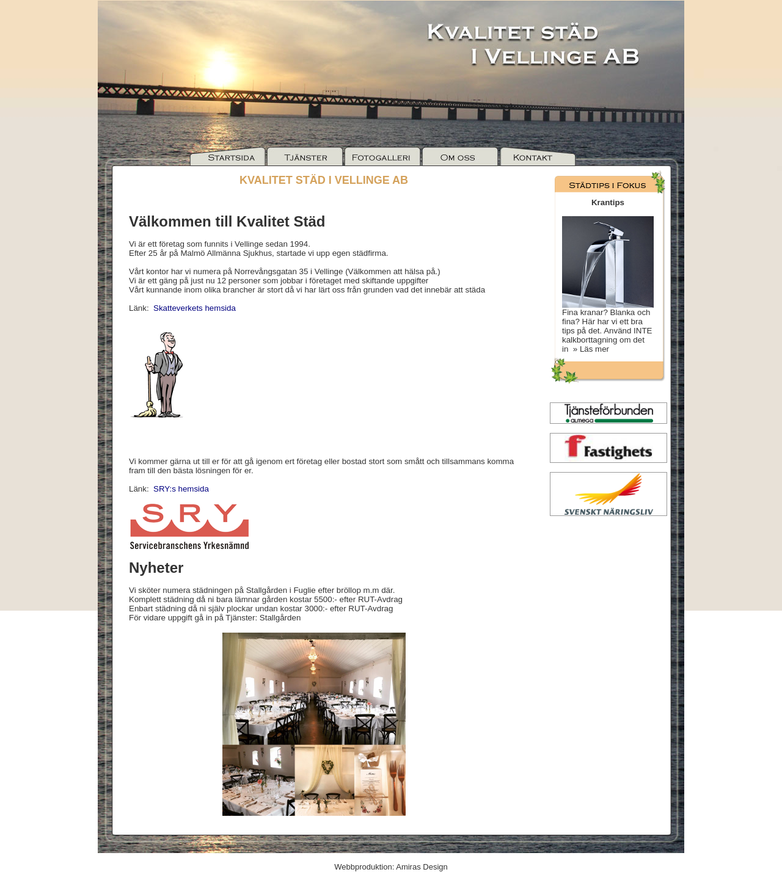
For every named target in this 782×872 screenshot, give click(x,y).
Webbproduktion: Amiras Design (390, 866)
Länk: (182, 308)
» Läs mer (588, 349)
